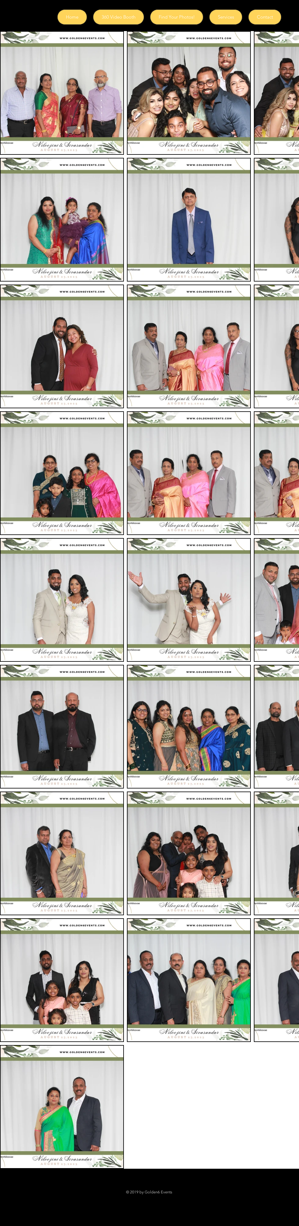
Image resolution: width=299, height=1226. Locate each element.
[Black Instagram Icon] (141, 1198)
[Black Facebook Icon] (126, 1198)
